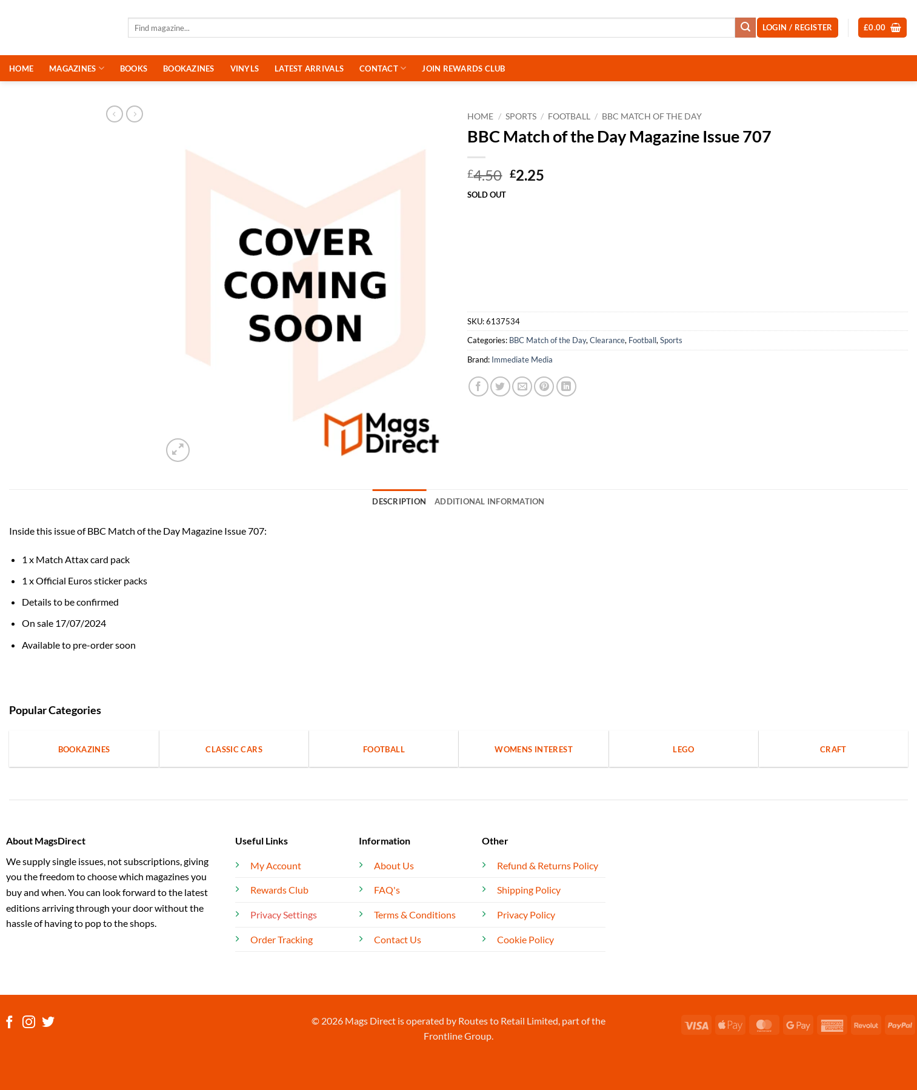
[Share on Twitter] (500, 386)
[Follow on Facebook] (9, 1023)
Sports (520, 116)
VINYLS (244, 68)
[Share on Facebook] (479, 386)
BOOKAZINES (189, 68)
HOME (21, 68)
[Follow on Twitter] (48, 1023)
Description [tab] (399, 501)
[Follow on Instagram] (28, 1023)
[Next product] (114, 113)
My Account (275, 865)
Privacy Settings (283, 914)
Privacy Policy (526, 914)
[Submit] (745, 28)
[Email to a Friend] (522, 386)
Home (480, 116)
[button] (882, 28)
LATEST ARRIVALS (309, 68)
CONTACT (382, 68)
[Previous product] (134, 113)
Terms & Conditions (415, 914)
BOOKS (133, 68)
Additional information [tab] (490, 501)
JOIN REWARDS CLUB (463, 68)
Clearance (607, 340)
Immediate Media (522, 359)
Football (569, 116)
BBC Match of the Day (652, 116)
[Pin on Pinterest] (544, 386)
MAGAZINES (76, 68)
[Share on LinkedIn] (566, 386)
